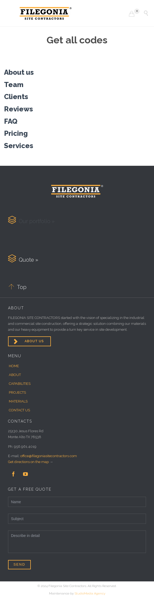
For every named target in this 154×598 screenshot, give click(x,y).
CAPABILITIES (20, 384)
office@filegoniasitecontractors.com (48, 456)
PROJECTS (17, 392)
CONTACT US (19, 410)
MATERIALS (18, 401)
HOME (14, 366)
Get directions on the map (28, 462)
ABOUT (15, 375)
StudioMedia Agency (89, 593)
